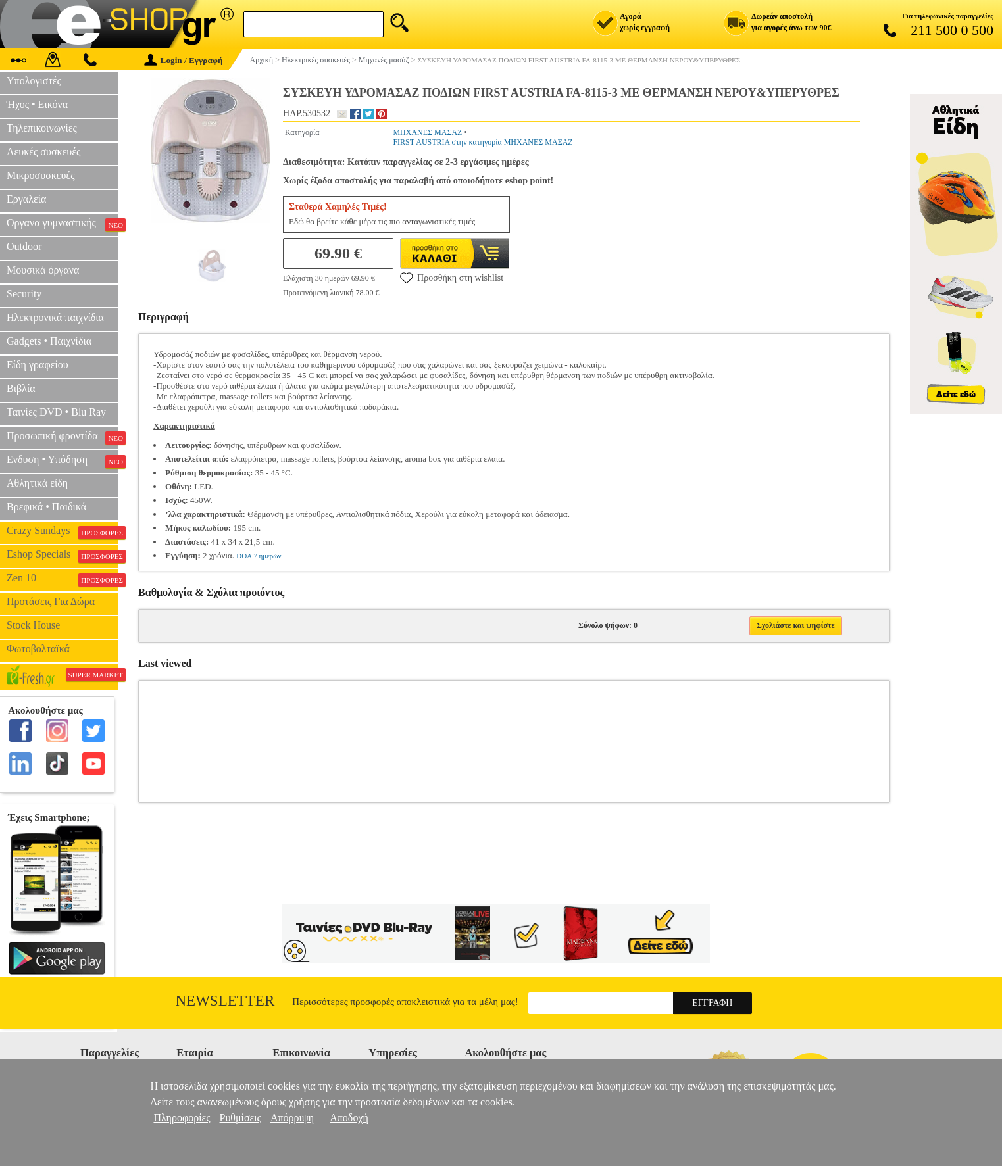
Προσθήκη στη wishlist (451, 277)
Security (24, 293)
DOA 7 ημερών (258, 556)
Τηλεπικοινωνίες (42, 128)
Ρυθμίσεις (240, 1117)
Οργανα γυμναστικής (62, 224)
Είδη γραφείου (37, 364)
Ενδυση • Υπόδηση (62, 461)
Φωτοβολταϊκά (38, 648)
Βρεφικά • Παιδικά (46, 506)
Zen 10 (62, 579)
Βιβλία (21, 388)
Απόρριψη (292, 1117)
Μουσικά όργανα (43, 270)
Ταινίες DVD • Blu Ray (56, 412)
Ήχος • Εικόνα (37, 104)
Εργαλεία (26, 199)
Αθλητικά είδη (37, 483)
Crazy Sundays (62, 532)
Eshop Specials (62, 555)
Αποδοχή (349, 1117)
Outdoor (24, 246)
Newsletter (225, 1000)
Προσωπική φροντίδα (62, 437)
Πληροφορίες (181, 1117)
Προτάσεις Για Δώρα (51, 601)
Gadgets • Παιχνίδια (49, 341)
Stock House (33, 625)
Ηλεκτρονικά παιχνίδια (55, 317)
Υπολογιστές (34, 80)
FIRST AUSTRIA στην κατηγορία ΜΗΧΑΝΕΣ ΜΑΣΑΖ (482, 142)
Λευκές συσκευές (43, 151)
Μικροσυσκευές (41, 175)
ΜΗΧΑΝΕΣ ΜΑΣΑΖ (427, 132)
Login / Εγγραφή (183, 60)
